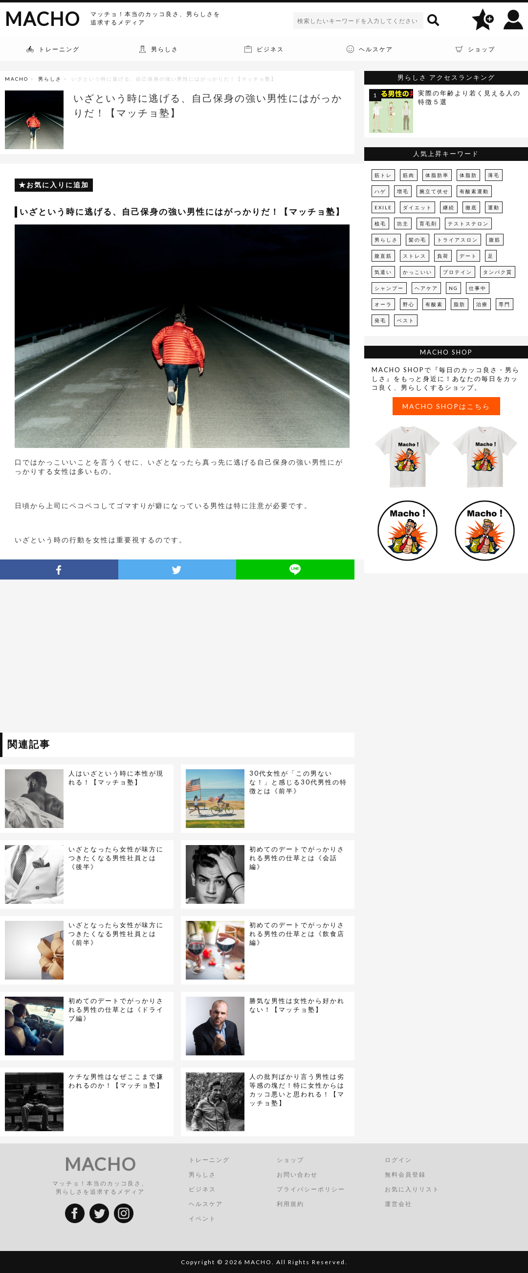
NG (453, 288)
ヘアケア (426, 288)
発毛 (380, 320)
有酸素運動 (474, 191)
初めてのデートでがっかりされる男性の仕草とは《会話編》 (297, 858)
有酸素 (434, 304)
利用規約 (290, 1203)
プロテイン (457, 272)
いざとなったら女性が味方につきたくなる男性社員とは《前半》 (116, 933)
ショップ (290, 1159)
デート (468, 256)
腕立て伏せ (434, 191)
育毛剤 (428, 223)
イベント (202, 1218)
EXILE (383, 207)
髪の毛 (417, 240)
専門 (504, 304)
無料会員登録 (405, 1174)
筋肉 (409, 175)
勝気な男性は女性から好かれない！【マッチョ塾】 (297, 1005)
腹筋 (495, 240)
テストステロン (468, 223)
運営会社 (398, 1203)
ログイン (398, 1159)
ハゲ (380, 191)
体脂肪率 (437, 175)
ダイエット (417, 207)
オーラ (383, 304)
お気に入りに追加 (57, 184)
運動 (494, 207)
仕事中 (477, 288)
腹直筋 (383, 256)
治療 (482, 304)
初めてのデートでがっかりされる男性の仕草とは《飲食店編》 (297, 933)
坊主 (403, 223)
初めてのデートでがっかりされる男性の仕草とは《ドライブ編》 (116, 1009)
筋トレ (383, 175)
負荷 (443, 256)
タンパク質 (497, 272)
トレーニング (209, 1159)
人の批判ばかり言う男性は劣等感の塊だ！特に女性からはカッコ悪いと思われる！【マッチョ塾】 (297, 1089)
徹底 (471, 207)
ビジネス (202, 1189)
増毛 (403, 191)
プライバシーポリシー (311, 1189)
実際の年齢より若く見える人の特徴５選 (469, 97)
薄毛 (494, 175)
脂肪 (459, 304)
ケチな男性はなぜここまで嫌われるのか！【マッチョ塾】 (116, 1080)
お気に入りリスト (412, 1189)
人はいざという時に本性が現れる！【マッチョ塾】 (116, 777)
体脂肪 (468, 175)
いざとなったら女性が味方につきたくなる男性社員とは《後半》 (116, 858)
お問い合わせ (297, 1174)
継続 (449, 207)
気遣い (383, 272)
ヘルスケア (206, 1203)
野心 (409, 304)
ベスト (406, 320)
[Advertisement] (89, 657)
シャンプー (389, 288)
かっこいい (417, 272)
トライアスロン (457, 240)
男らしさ (50, 79)
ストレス (414, 256)
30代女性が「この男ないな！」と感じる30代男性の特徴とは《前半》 (298, 782)
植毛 (380, 223)
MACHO (42, 18)
